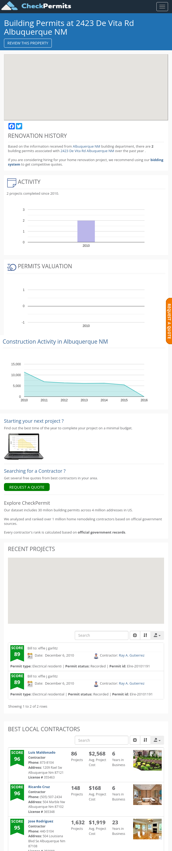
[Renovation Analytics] (24, 399)
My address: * (23, 809)
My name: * (21, 768)
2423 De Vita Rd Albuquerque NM (88, 150)
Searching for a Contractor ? (35, 423)
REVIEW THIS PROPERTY (27, 42)
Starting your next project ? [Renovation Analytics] (34, 373)
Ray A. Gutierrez (132, 608)
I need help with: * (27, 748)
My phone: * (22, 788)
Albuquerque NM (86, 146)
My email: (20, 829)
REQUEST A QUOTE (26, 439)
